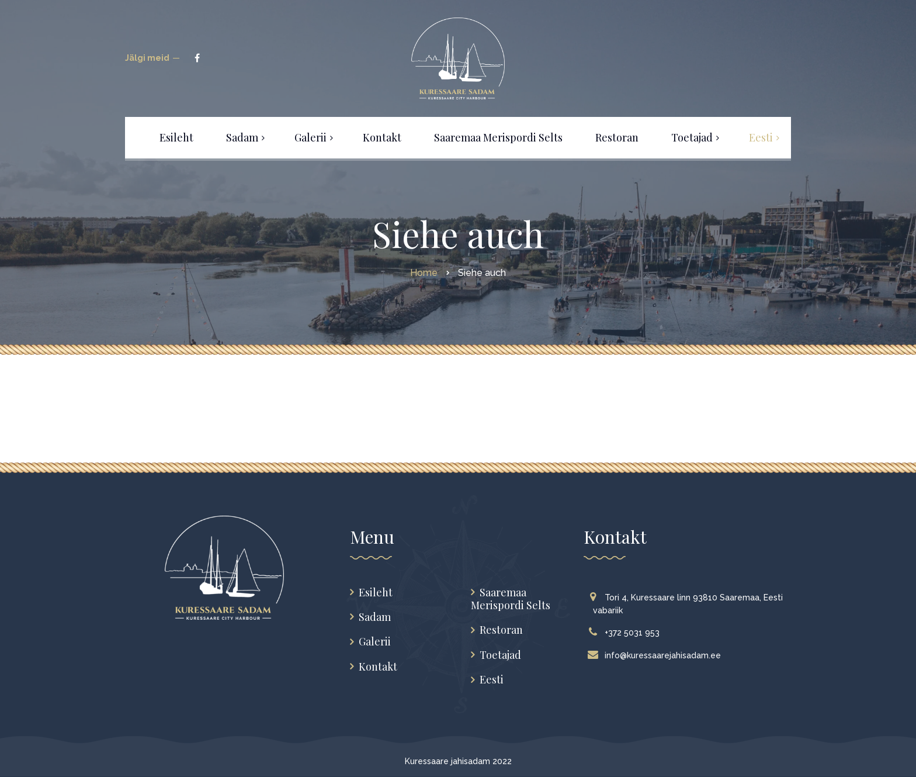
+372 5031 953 (626, 632)
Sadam (375, 617)
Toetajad (500, 655)
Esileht (376, 592)
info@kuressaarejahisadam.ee (657, 655)
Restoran (501, 630)
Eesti (492, 679)
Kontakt (378, 667)
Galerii (375, 641)
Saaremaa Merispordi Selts (510, 599)
